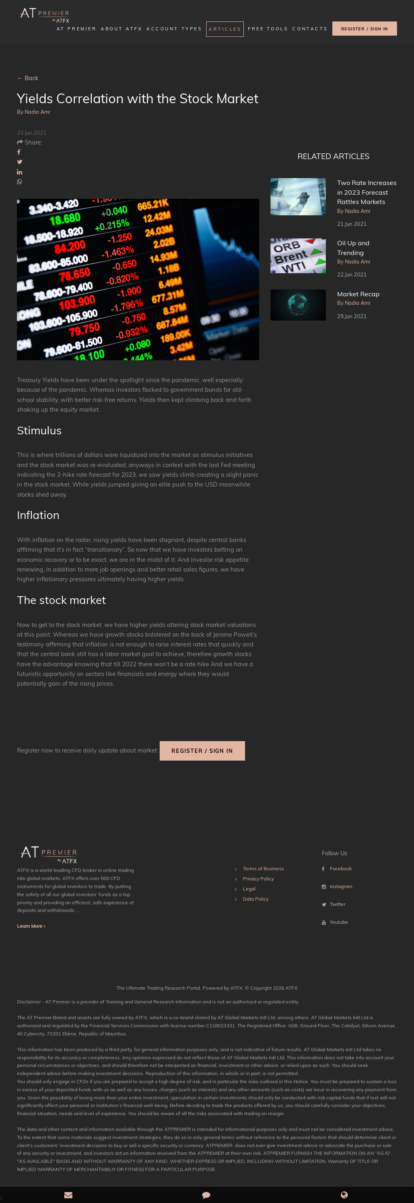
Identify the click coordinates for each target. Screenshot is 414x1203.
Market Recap (358, 294)
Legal (249, 889)
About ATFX (121, 29)
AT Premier (77, 29)
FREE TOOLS (268, 29)
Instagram (341, 886)
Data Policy (255, 899)
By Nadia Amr (34, 111)
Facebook (341, 868)
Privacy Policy (258, 879)
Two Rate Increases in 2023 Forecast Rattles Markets (367, 192)
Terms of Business (263, 868)
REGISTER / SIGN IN (364, 28)
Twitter (337, 904)
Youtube (339, 922)
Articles (225, 29)
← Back (27, 78)
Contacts (310, 29)
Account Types (174, 29)
